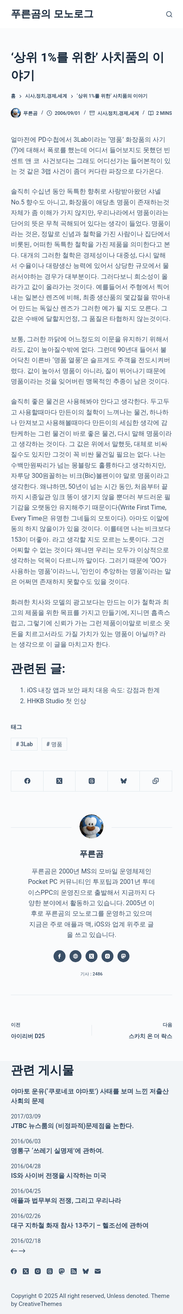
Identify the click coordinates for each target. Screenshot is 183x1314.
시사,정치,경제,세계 (118, 113)
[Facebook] (27, 781)
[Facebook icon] (60, 956)
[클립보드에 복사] (156, 781)
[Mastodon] (62, 1271)
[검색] (169, 14)
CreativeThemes (40, 1304)
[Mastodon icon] (123, 956)
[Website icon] (76, 956)
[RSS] (74, 1271)
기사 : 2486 (91, 974)
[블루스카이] (124, 781)
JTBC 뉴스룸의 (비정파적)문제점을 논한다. (72, 1126)
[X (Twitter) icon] (91, 956)
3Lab (24, 744)
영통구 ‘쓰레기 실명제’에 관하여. (57, 1151)
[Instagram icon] (107, 956)
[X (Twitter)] (60, 781)
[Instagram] (38, 1271)
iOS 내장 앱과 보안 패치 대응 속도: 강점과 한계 (93, 690)
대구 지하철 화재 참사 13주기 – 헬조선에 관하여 (79, 1225)
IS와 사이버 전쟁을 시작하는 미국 (58, 1175)
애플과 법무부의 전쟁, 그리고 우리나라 (66, 1200)
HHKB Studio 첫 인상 (56, 701)
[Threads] (91, 781)
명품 (54, 744)
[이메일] (98, 1271)
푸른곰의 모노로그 (52, 14)
